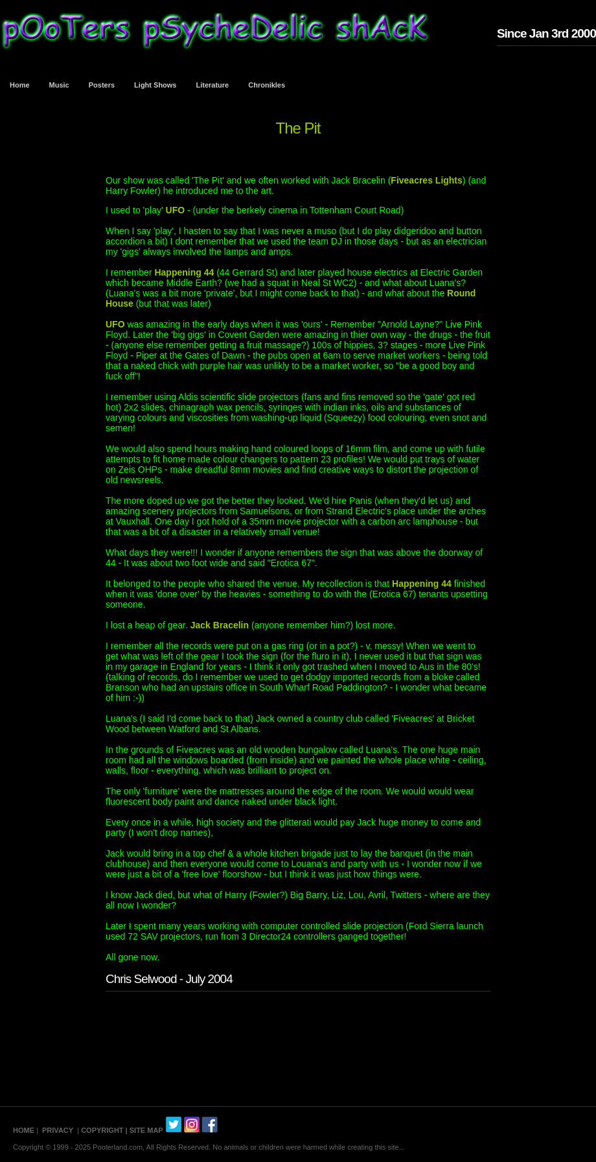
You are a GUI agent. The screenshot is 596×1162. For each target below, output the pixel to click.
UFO (175, 210)
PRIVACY (57, 1130)
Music (59, 85)
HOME (23, 1130)
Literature (212, 85)
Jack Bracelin (219, 625)
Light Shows (155, 85)
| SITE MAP (144, 1130)
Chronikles (266, 85)
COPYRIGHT (102, 1130)
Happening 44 (184, 272)
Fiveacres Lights (427, 180)
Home (20, 85)
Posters (102, 85)
